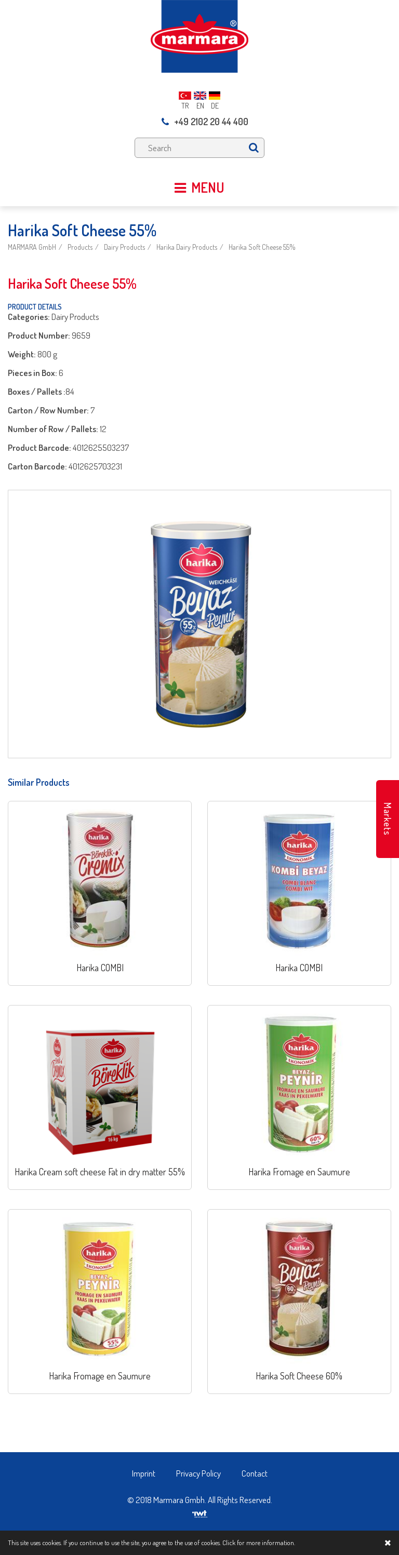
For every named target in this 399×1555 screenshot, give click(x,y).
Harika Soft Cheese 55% (262, 247)
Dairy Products (124, 247)
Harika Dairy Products (186, 247)
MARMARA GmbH (32, 247)
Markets (387, 819)
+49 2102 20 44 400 (205, 121)
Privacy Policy (198, 1473)
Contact (255, 1473)
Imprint (143, 1473)
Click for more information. (258, 1542)
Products (80, 247)
